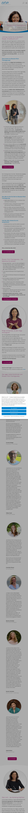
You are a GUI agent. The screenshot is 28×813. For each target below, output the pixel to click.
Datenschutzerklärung (15, 416)
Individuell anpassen (14, 413)
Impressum (22, 416)
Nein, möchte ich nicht (14, 411)
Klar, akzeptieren (14, 408)
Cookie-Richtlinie (7, 416)
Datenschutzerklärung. (9, 405)
